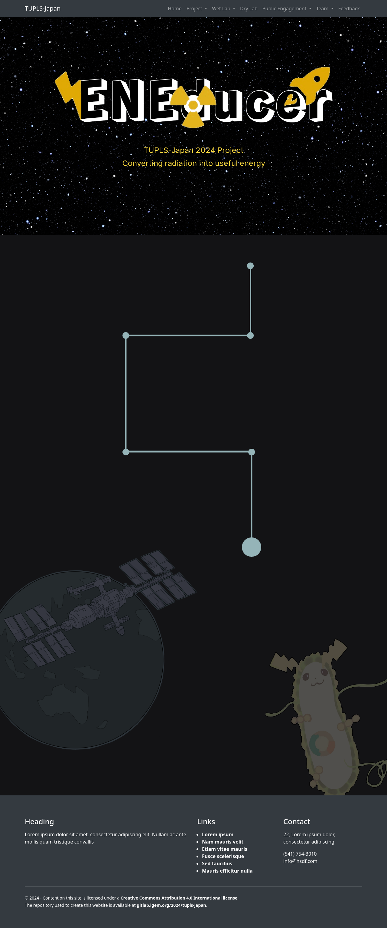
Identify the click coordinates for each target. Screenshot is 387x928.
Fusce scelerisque (223, 856)
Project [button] (195, 8)
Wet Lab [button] (222, 8)
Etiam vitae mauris (224, 849)
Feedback (349, 8)
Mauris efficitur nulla (227, 870)
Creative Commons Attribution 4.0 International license (179, 898)
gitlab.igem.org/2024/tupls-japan (171, 905)
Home (175, 8)
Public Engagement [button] (285, 8)
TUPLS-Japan (42, 8)
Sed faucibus (217, 863)
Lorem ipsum (217, 834)
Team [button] (323, 8)
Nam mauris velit (222, 841)
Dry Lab (249, 8)
